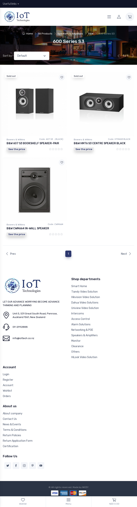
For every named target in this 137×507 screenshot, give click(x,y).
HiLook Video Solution (84, 357)
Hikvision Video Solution (85, 297)
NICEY (85, 487)
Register (8, 379)
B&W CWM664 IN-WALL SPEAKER (28, 228)
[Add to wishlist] (62, 77)
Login (6, 374)
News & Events (12, 424)
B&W (90, 33)
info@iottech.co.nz (23, 338)
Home (27, 33)
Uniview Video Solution (85, 308)
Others (75, 351)
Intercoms (77, 313)
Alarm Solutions (81, 324)
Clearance (77, 346)
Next (126, 253)
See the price (16, 149)
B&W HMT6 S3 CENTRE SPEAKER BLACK (100, 143)
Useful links (10, 3)
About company (12, 413)
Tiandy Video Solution (84, 291)
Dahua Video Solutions (84, 302)
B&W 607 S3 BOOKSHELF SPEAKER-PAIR (33, 143)
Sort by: (7, 55)
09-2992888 (20, 327)
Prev (11, 253)
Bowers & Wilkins (16, 139)
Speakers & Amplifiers (70, 33)
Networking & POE (82, 330)
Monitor (76, 340)
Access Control (80, 319)
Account (8, 385)
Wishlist (7, 390)
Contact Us (10, 419)
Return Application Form (18, 440)
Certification (10, 446)
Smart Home (79, 286)
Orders (7, 396)
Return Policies (12, 435)
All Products (45, 33)
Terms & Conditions (15, 430)
